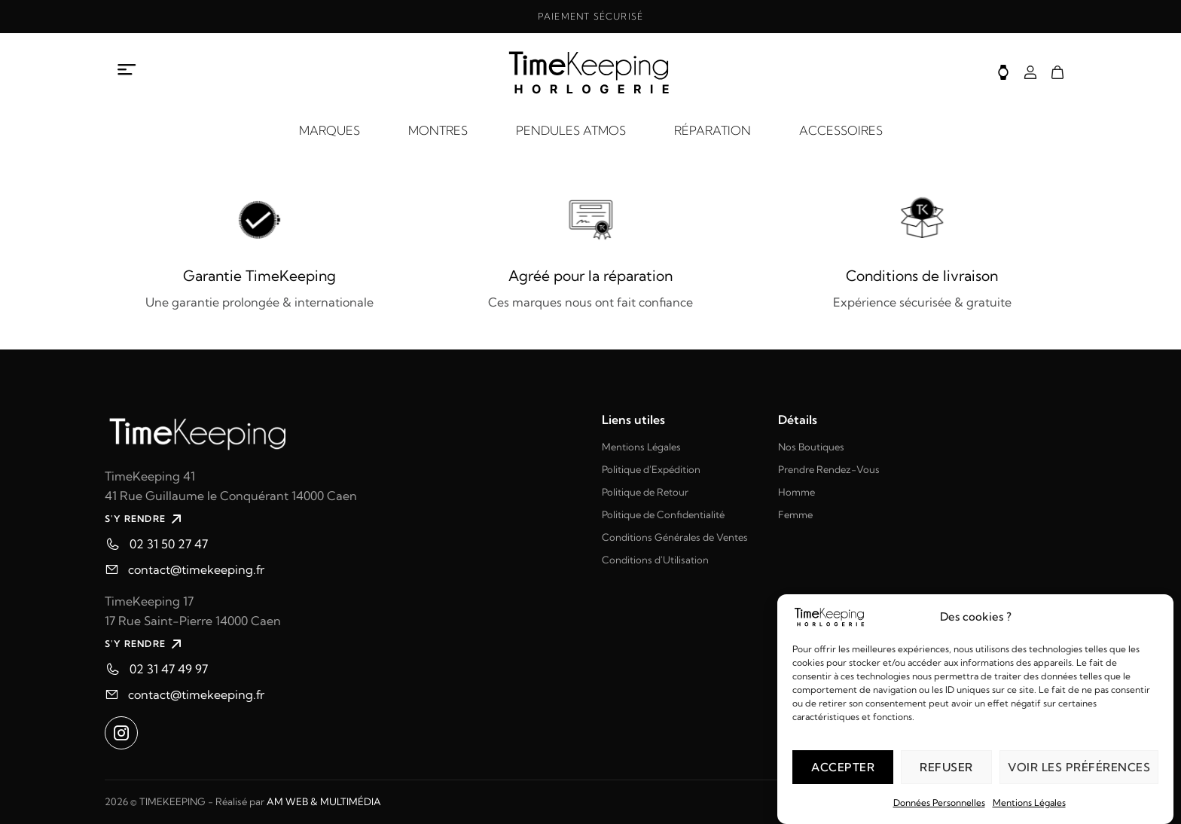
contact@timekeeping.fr (196, 569)
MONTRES (438, 130)
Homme (796, 492)
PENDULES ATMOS (571, 130)
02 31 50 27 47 (169, 543)
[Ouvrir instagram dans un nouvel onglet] (121, 732)
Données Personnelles (939, 802)
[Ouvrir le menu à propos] (127, 70)
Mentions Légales (1029, 802)
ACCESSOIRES (841, 130)
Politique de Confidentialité (663, 514)
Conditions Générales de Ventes (675, 537)
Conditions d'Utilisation (655, 560)
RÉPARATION (712, 130)
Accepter (842, 767)
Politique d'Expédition (651, 469)
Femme (795, 514)
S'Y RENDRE (145, 518)
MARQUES (329, 130)
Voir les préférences (1079, 767)
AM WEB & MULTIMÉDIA (324, 801)
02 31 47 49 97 (169, 668)
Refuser (946, 767)
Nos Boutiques (811, 447)
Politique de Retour (645, 492)
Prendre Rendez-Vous (829, 469)
